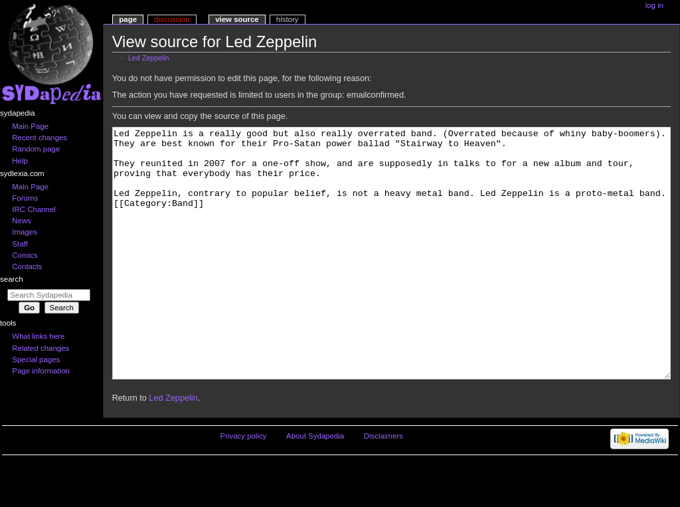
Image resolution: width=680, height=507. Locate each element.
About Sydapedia (315, 486)
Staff (19, 244)
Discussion (171, 19)
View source (237, 19)
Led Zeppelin (148, 58)
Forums (25, 198)
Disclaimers (383, 486)
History (287, 19)
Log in (654, 5)
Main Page (30, 126)
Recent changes (39, 138)
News (21, 221)
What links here (38, 336)
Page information (41, 371)
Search (11, 279)
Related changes (40, 348)
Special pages (36, 359)
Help (20, 161)
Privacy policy (243, 486)
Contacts (27, 266)
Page (128, 19)
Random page (36, 149)
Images (24, 232)
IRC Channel (34, 209)
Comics (24, 255)
